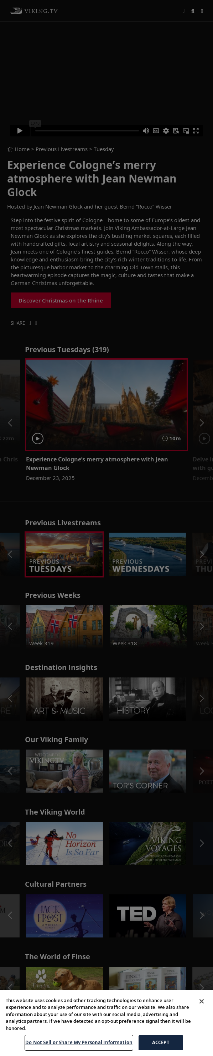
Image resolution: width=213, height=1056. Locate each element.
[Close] (201, 1001)
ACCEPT (161, 1042)
